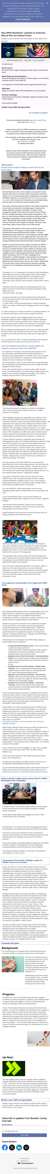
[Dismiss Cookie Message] (47, 2)
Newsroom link (30, 122)
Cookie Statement (22, 19)
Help (35, 1168)
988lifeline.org (7, 752)
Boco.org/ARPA (39, 60)
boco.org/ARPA (39, 120)
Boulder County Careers (14, 1107)
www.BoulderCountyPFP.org (30, 342)
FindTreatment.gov (38, 762)
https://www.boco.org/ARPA (26, 141)
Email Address (7, 1125)
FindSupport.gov (15, 758)
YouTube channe (18, 853)
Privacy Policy (17, 1168)
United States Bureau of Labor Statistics (26, 904)
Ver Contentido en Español (38, 113)
